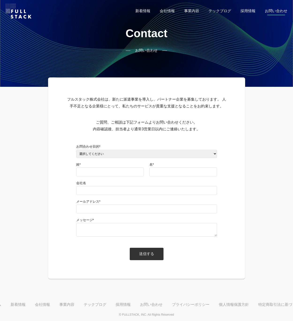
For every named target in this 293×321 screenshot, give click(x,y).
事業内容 (191, 11)
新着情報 (142, 11)
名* (151, 164)
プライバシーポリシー (190, 304)
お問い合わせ (276, 11)
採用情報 (247, 11)
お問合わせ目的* (88, 146)
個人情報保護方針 (234, 304)
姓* (78, 164)
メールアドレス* (88, 201)
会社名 (81, 183)
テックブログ (220, 11)
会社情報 (167, 11)
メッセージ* (85, 220)
